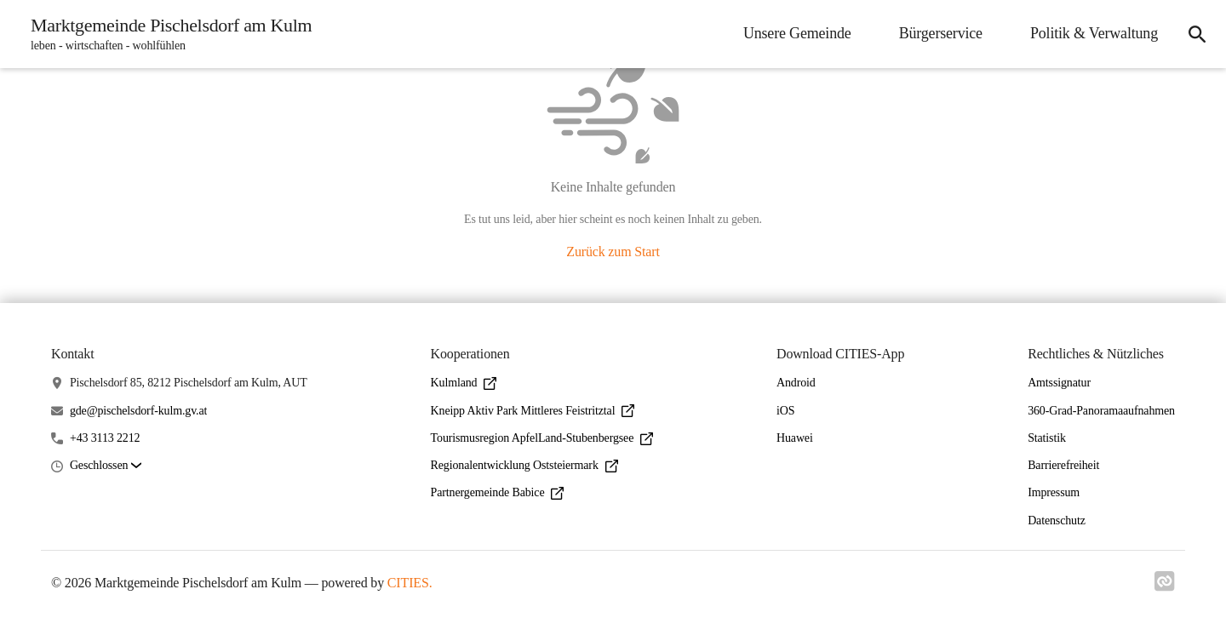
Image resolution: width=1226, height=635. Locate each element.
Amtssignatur (1059, 382)
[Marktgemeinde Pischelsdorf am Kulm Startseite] (166, 34)
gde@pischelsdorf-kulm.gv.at (138, 410)
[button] (105, 466)
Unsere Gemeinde (797, 33)
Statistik (1047, 438)
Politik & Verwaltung (1094, 33)
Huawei (794, 438)
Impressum (1054, 492)
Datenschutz (1057, 520)
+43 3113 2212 (105, 438)
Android (796, 382)
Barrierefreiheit (1063, 465)
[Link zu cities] (1164, 581)
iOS (785, 410)
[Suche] (1197, 34)
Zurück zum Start (612, 251)
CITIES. (410, 582)
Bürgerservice (941, 33)
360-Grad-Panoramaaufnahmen (1101, 410)
